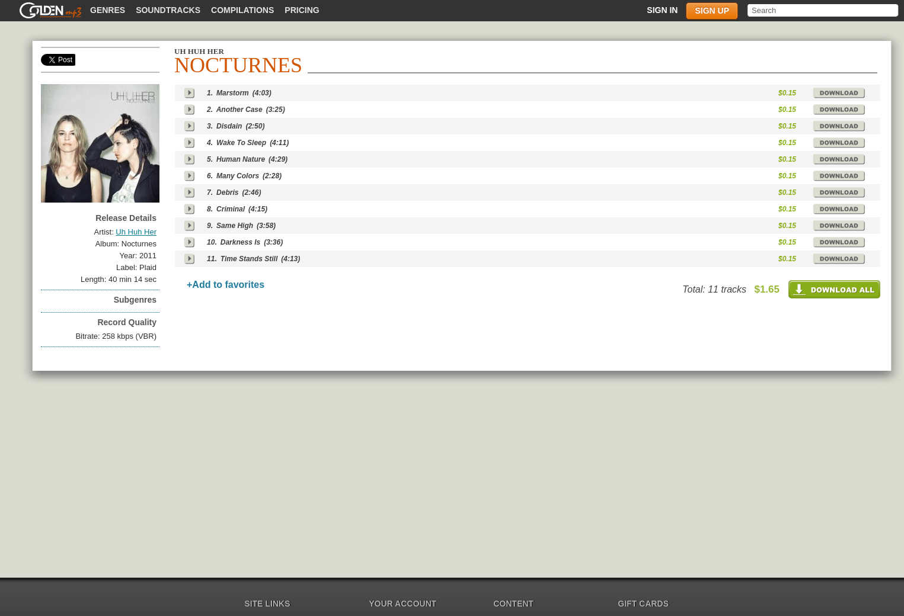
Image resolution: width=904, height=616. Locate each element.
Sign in (662, 10)
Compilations (242, 10)
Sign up (712, 10)
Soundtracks (168, 10)
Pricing (302, 10)
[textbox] (824, 10)
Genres (107, 10)
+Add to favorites (225, 285)
